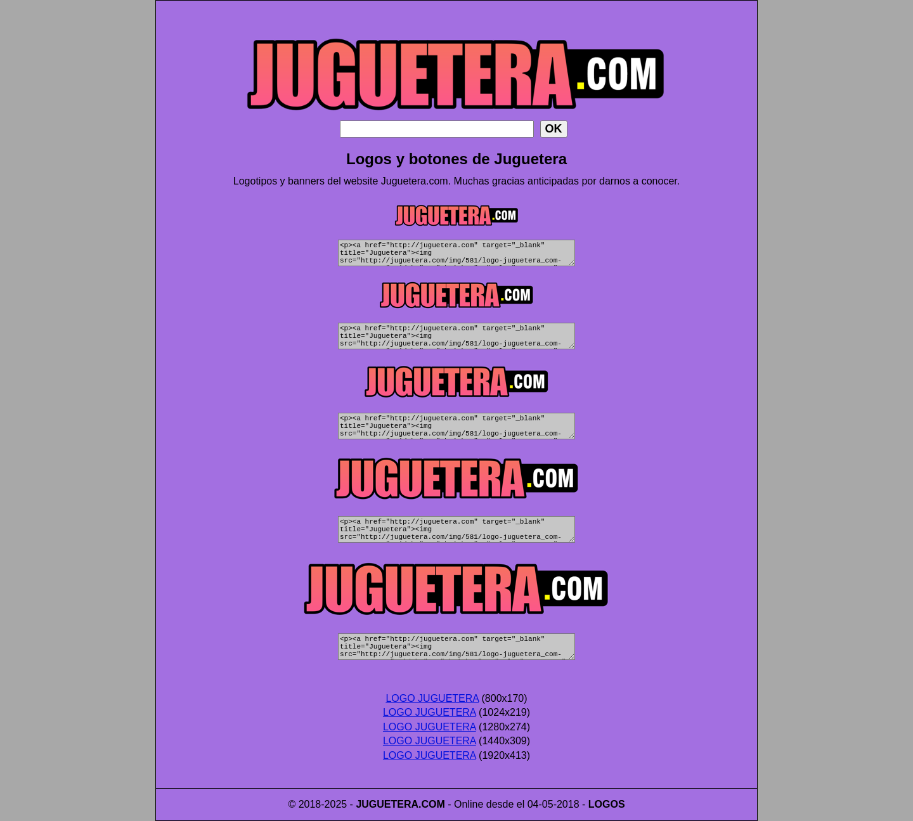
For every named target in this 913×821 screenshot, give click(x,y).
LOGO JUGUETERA (432, 698)
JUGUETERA (387, 804)
